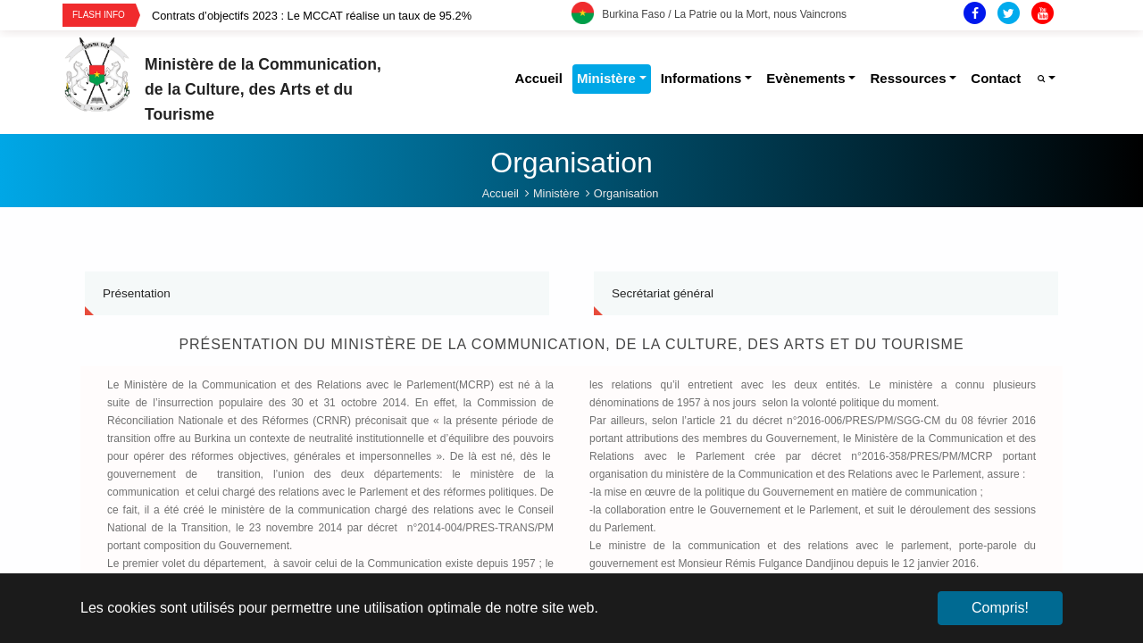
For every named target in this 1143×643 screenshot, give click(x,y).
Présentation (137, 277)
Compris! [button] (1000, 607)
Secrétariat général (662, 277)
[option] (362, 16)
